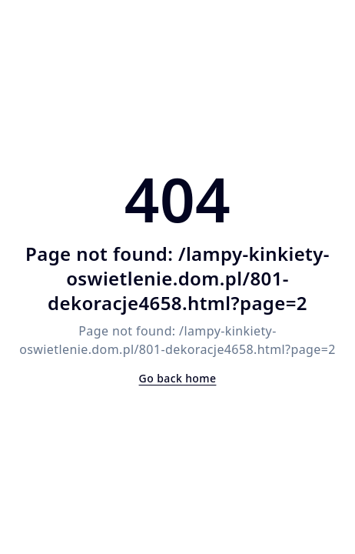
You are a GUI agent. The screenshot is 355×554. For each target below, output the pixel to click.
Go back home (178, 378)
